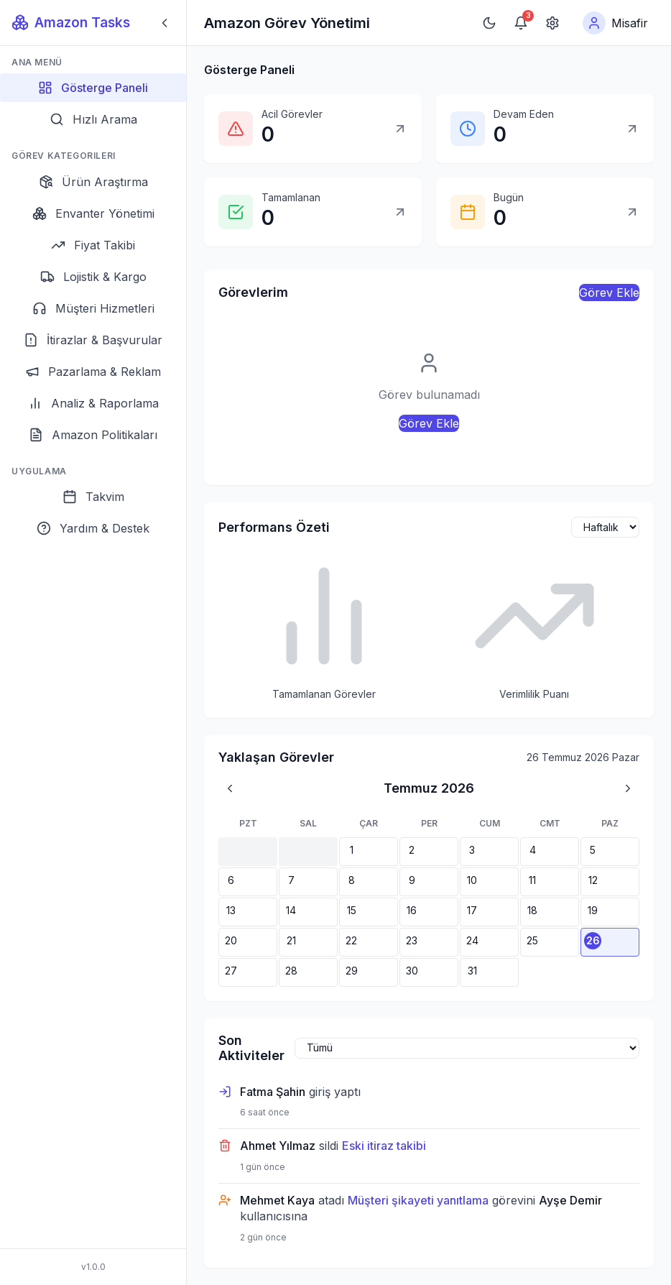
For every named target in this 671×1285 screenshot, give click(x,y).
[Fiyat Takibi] (93, 245)
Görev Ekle (609, 292)
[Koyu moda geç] (489, 23)
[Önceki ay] (229, 788)
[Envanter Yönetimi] (93, 213)
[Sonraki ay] (627, 788)
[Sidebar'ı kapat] (164, 23)
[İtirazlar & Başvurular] (93, 340)
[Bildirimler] (521, 23)
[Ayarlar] (552, 23)
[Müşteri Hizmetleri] (93, 308)
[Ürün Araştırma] (93, 181)
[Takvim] (93, 496)
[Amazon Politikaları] (93, 434)
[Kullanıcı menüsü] (615, 23)
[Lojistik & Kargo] (93, 276)
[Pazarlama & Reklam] (93, 371)
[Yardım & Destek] (93, 528)
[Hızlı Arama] (93, 119)
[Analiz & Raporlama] (93, 403)
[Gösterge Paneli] (93, 87)
